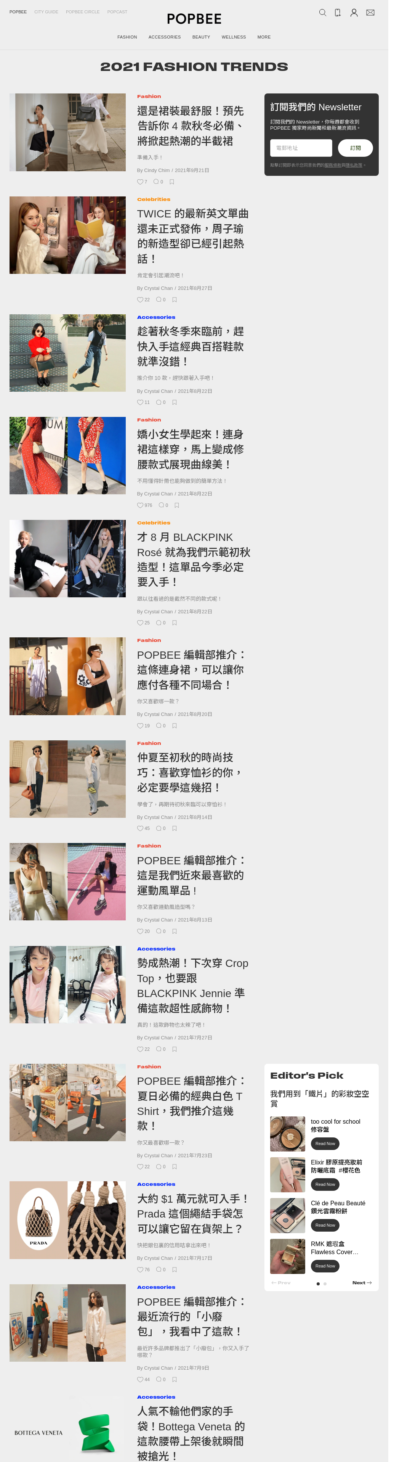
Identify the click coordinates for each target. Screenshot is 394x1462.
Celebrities (153, 199)
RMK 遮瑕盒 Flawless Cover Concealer (331, 1252)
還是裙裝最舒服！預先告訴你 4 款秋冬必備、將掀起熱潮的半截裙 (191, 126)
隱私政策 (354, 165)
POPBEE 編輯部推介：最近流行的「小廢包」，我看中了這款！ (192, 1317)
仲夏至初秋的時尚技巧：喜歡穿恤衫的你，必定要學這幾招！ (190, 773)
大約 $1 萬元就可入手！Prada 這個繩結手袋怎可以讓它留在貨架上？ (194, 1214)
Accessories (156, 317)
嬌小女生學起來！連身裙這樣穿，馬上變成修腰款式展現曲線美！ (190, 450)
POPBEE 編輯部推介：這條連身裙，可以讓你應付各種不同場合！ (192, 670)
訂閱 (355, 148)
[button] (318, 1283)
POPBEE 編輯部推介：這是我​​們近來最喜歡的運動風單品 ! (192, 876)
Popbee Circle (83, 12)
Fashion (149, 96)
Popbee (18, 12)
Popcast (117, 12)
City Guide (46, 12)
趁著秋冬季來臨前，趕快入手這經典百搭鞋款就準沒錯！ (190, 347)
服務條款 (333, 165)
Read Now (325, 1143)
